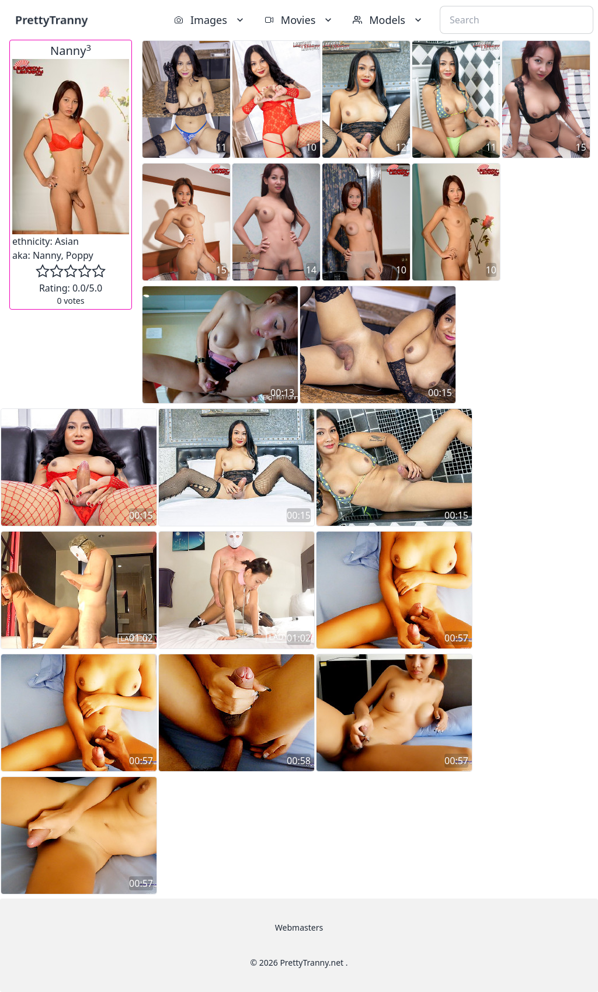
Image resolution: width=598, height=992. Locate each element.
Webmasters (299, 927)
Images (210, 20)
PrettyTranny (51, 19)
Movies (299, 20)
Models (388, 20)
